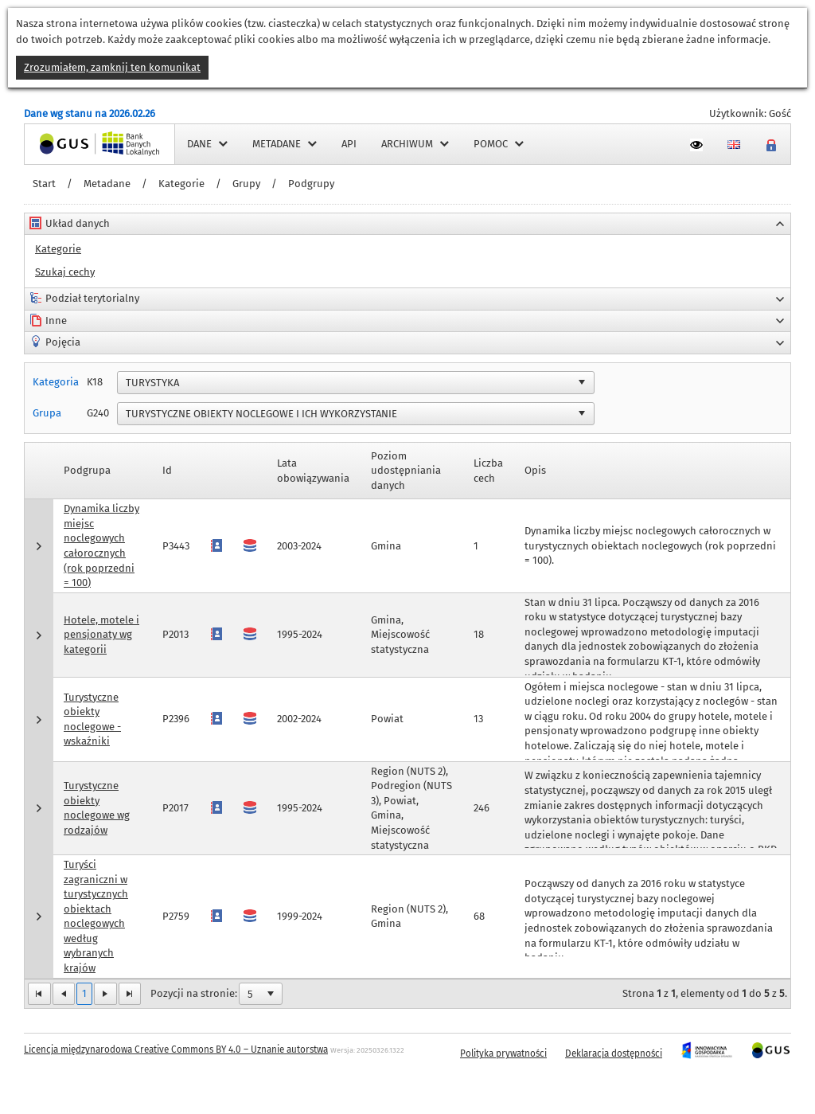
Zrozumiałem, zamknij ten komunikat (112, 67)
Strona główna (59, 144)
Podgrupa (87, 470)
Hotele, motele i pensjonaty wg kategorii (101, 634)
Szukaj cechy (65, 272)
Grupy (246, 184)
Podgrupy (311, 184)
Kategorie (181, 184)
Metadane (107, 184)
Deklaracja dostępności (613, 1053)
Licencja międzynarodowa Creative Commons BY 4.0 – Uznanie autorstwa (176, 1049)
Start (44, 184)
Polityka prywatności (503, 1053)
